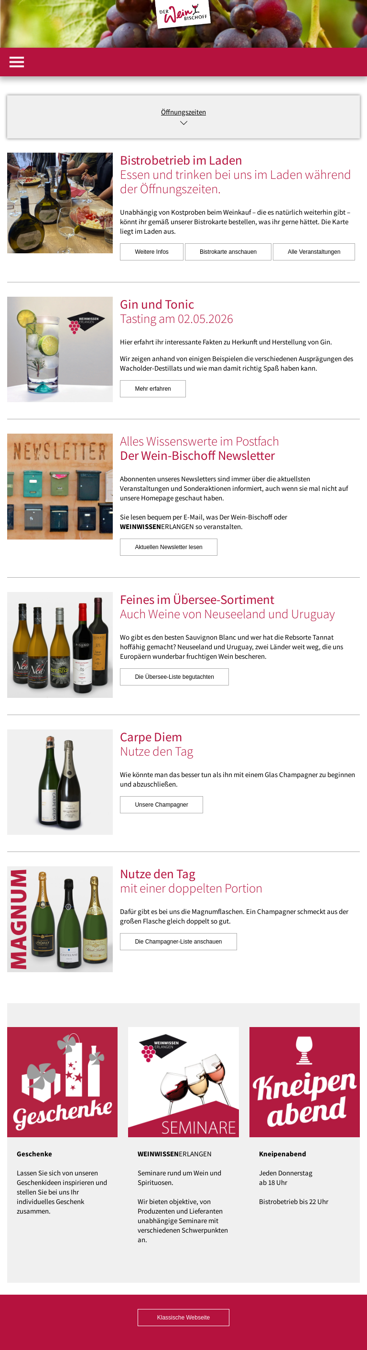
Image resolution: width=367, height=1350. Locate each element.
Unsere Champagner (161, 804)
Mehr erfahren (153, 388)
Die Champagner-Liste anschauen (178, 941)
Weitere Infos (151, 252)
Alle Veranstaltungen (314, 252)
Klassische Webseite (183, 1317)
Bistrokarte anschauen (228, 252)
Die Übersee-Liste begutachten (174, 677)
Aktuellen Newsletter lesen (168, 547)
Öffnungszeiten (183, 111)
